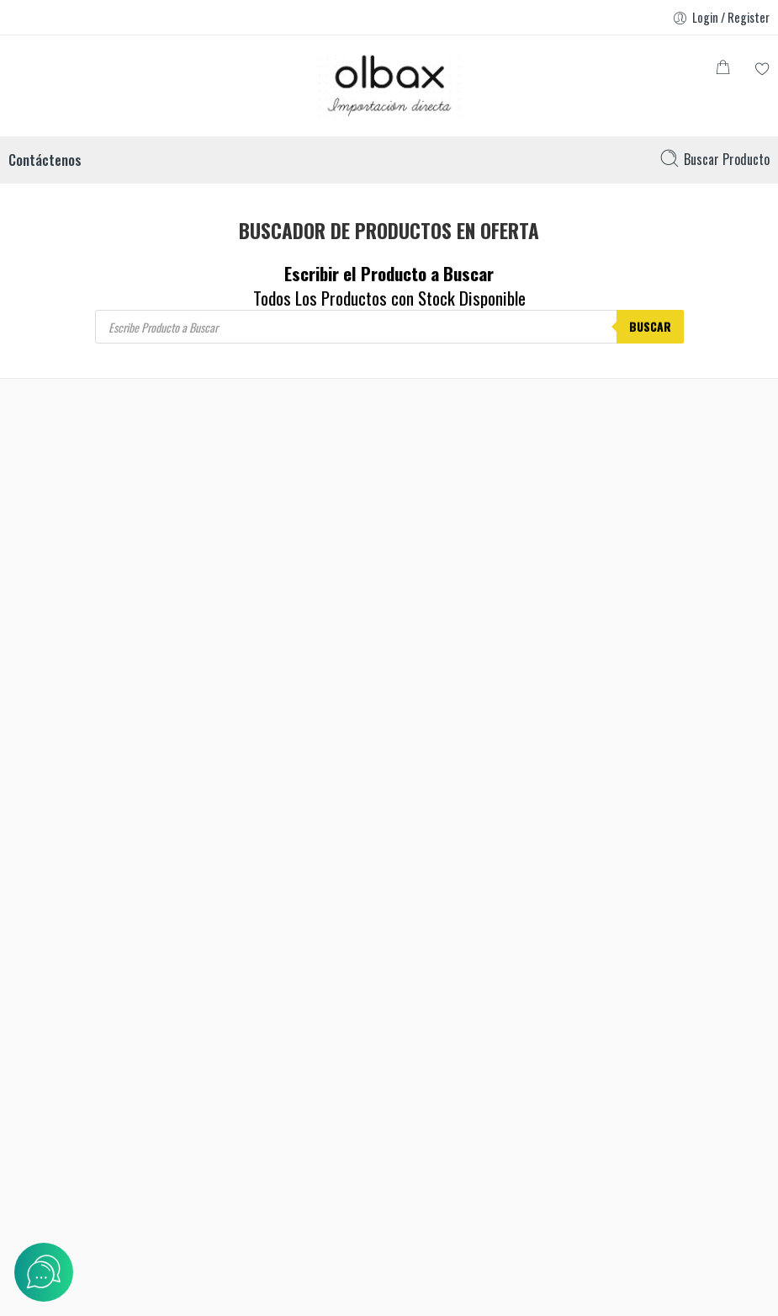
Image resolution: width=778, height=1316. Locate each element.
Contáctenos (45, 159)
